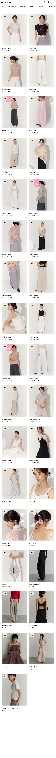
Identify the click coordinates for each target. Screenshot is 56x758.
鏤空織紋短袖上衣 (6, 48)
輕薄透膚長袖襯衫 (6, 213)
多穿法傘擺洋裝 (33, 625)
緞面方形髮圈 (5, 543)
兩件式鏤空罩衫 (6, 172)
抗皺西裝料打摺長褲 (34, 584)
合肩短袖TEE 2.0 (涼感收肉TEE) (10, 708)
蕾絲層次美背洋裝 (6, 460)
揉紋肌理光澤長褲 (33, 378)
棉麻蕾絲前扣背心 (6, 337)
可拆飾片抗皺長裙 (33, 254)
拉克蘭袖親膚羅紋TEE (34, 419)
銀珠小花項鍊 (32, 502)
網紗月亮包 (5, 584)
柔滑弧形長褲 (32, 89)
